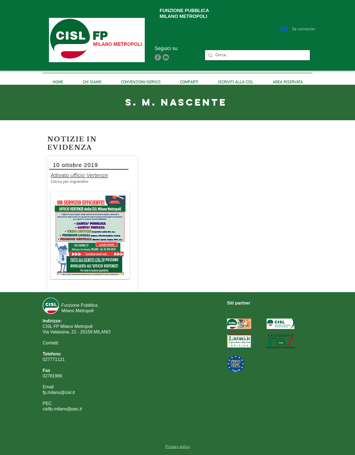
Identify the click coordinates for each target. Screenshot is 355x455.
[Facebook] (158, 57)
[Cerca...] (256, 55)
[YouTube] (166, 57)
